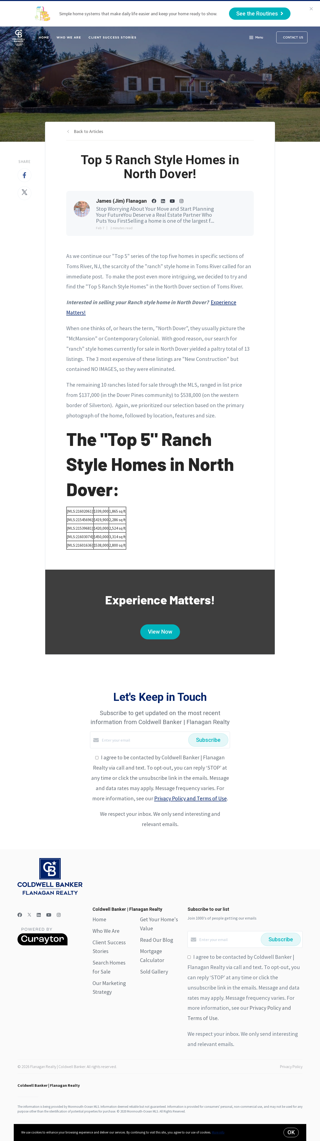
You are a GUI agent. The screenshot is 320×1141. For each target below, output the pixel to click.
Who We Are (68, 37)
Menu (256, 38)
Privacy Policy (291, 1066)
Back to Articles (88, 131)
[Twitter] (29, 915)
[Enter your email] (144, 740)
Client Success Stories (112, 37)
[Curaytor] (43, 944)
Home (44, 37)
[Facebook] (20, 915)
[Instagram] (59, 915)
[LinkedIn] (39, 915)
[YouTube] (48, 915)
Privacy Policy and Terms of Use (190, 798)
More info (218, 1132)
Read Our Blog (156, 939)
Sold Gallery (154, 971)
